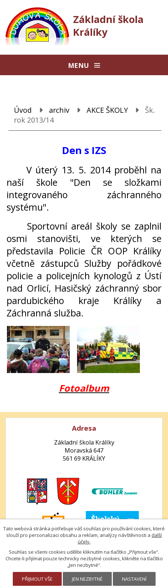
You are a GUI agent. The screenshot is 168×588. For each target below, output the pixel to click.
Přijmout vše (37, 579)
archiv (59, 110)
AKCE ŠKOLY (107, 110)
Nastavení (134, 579)
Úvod (23, 110)
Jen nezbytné (87, 579)
